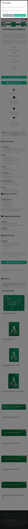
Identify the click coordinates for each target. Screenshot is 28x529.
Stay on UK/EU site (8, 15)
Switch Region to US (20, 15)
